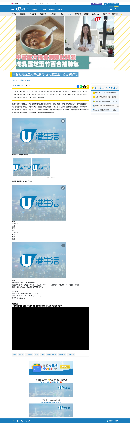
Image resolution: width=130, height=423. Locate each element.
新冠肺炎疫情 (52, 354)
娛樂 (62, 14)
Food (34, 3)
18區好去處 (95, 14)
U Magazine (19, 85)
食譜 (42, 354)
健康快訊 (71, 354)
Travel (28, 3)
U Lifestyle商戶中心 (96, 3)
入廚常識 (29, 354)
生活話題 (21, 80)
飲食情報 (53, 14)
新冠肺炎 (62, 354)
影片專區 (78, 14)
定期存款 (59, 9)
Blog (48, 3)
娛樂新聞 (52, 9)
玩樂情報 (33, 14)
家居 (28, 80)
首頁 (14, 80)
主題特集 (115, 14)
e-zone (54, 3)
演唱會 (14, 14)
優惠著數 (23, 14)
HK (22, 3)
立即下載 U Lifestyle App (112, 3)
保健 (21, 354)
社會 (69, 14)
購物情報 (43, 14)
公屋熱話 (44, 9)
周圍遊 (86, 14)
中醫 (36, 354)
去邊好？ (106, 14)
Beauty (41, 3)
